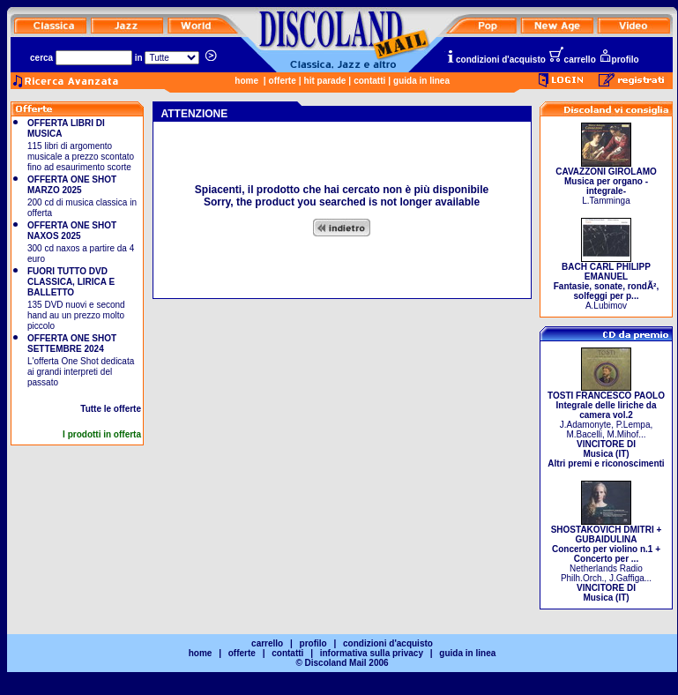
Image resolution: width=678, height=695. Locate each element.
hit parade (325, 81)
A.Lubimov (606, 282)
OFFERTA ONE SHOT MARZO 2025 (71, 185)
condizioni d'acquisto (495, 59)
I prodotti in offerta (102, 434)
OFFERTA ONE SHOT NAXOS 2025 (71, 230)
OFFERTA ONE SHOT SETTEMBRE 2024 (71, 343)
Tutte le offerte (110, 409)
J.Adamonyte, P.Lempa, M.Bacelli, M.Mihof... (606, 425)
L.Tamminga (606, 182)
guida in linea (421, 81)
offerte (282, 81)
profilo (619, 59)
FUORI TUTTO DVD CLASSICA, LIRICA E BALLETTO (71, 281)
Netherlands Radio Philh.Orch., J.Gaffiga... (606, 559)
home (246, 81)
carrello (572, 59)
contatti (369, 81)
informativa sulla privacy (371, 653)
